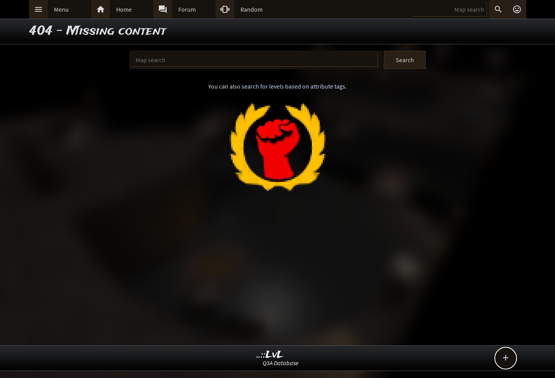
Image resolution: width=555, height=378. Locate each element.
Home (124, 9)
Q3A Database (281, 363)
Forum (187, 9)
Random (251, 9)
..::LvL (270, 355)
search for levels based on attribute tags (293, 86)
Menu (61, 9)
